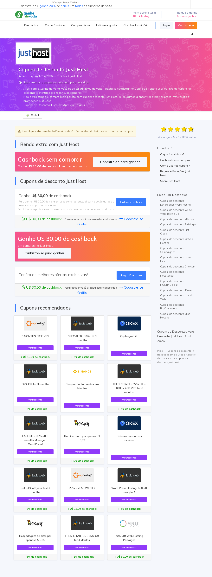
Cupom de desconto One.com (177, 266)
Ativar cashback (131, 202)
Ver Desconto (35, 347)
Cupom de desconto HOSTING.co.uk (172, 282)
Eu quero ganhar (186, 16)
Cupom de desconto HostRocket (172, 273)
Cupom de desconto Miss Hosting (175, 315)
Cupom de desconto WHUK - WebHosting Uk (177, 211)
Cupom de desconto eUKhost (177, 219)
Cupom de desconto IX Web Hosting (176, 240)
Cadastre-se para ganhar (120, 162)
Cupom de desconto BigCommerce (172, 306)
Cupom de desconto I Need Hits (176, 259)
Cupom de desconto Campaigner (172, 250)
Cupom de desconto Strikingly (178, 224)
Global (32, 115)
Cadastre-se (186, 25)
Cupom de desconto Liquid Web (176, 297)
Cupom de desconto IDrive (176, 290)
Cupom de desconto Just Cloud (174, 231)
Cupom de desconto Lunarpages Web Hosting (175, 202)
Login (166, 25)
